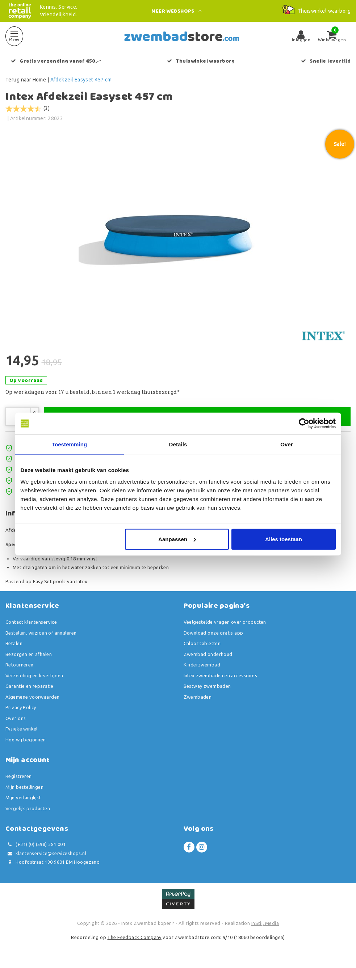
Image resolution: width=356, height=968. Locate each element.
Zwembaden (198, 700)
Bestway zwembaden (207, 689)
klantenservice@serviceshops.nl (45, 856)
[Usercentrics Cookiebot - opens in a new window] (304, 423)
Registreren (18, 779)
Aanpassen (177, 539)
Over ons (15, 721)
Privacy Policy (20, 711)
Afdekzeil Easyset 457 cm (81, 80)
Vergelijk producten (27, 811)
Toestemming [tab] (69, 444)
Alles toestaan (283, 539)
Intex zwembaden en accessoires (220, 678)
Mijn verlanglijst (23, 801)
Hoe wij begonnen (25, 742)
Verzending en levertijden (34, 678)
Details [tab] (178, 444)
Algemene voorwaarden (32, 700)
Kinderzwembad (202, 668)
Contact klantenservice (31, 625)
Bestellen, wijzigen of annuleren (40, 636)
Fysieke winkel (21, 732)
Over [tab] (286, 444)
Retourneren (19, 668)
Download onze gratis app (213, 636)
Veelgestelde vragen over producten (225, 625)
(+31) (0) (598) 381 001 (35, 848)
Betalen (13, 646)
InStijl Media (265, 926)
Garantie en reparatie (29, 689)
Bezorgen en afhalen (28, 657)
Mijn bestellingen (24, 790)
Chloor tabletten (202, 646)
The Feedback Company (134, 940)
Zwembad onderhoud (208, 657)
